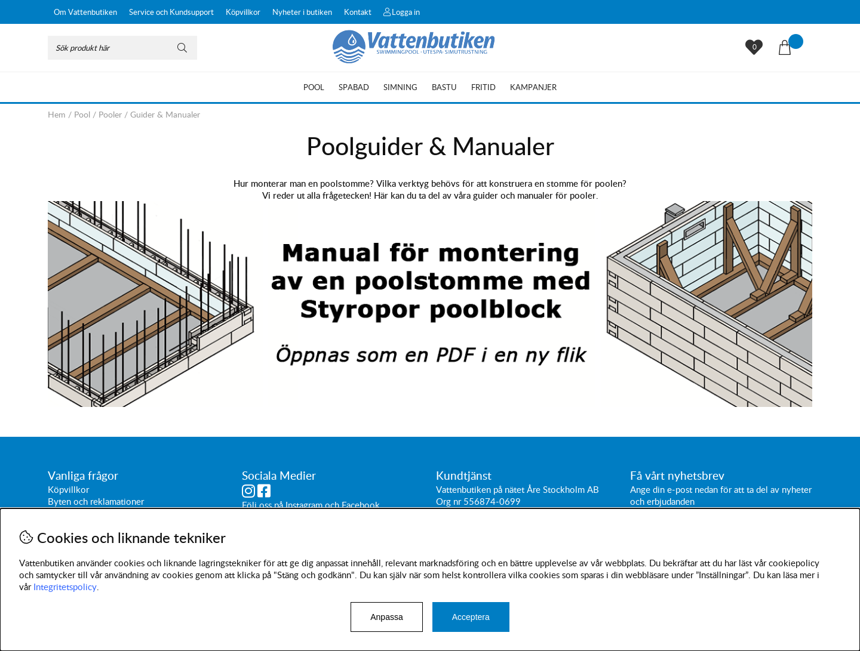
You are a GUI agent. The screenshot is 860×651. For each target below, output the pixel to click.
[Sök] (122, 48)
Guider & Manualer (165, 114)
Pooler (110, 114)
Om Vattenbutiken (85, 12)
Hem (57, 114)
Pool (313, 87)
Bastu (444, 87)
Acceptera (471, 617)
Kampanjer (533, 87)
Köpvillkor (243, 12)
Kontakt (357, 12)
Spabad (354, 87)
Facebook (361, 505)
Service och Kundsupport (171, 12)
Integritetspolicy (65, 587)
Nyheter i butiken (302, 12)
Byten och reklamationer (96, 502)
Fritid (483, 87)
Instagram (303, 505)
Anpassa (386, 617)
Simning (400, 87)
